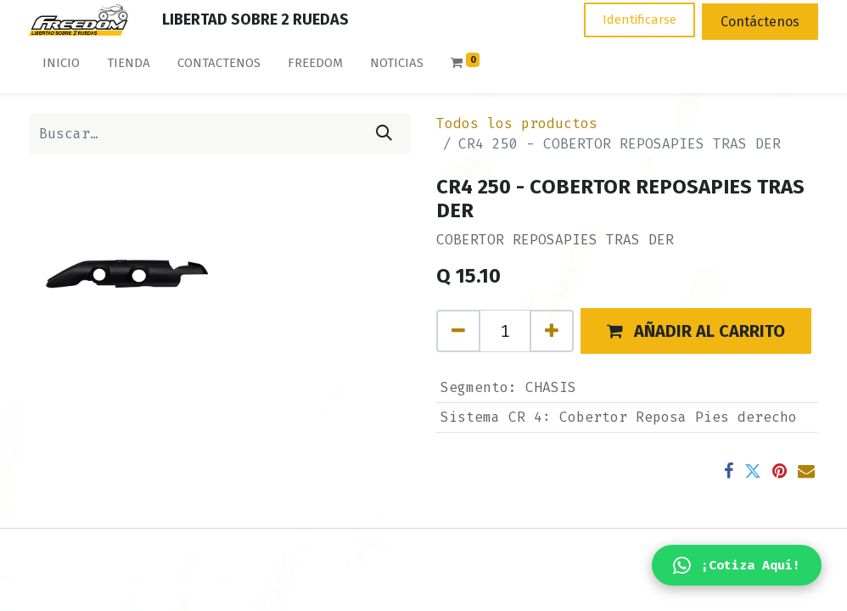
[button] (696, 330)
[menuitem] (61, 66)
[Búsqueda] (384, 134)
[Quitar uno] (458, 331)
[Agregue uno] (552, 331)
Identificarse (639, 19)
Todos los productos (516, 123)
